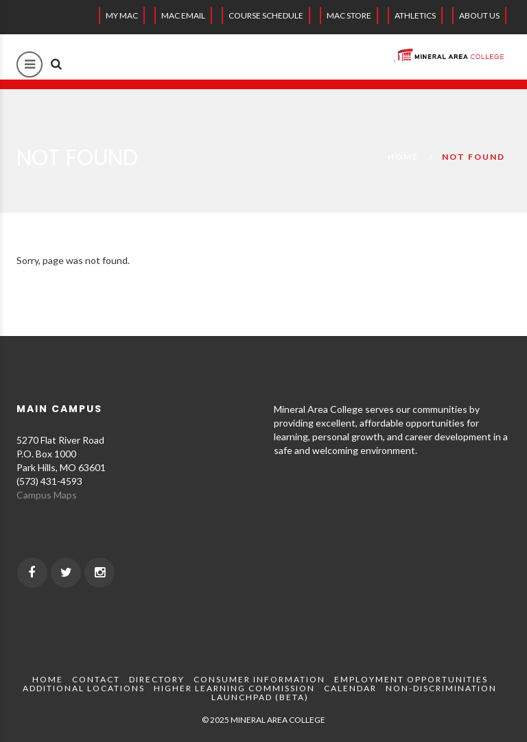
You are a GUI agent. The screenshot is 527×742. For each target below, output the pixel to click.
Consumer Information (259, 679)
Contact (96, 679)
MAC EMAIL (183, 15)
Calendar (350, 688)
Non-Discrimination (441, 688)
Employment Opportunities (411, 679)
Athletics (415, 15)
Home (403, 157)
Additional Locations (84, 688)
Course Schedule (266, 15)
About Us (479, 15)
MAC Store (349, 15)
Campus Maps (46, 495)
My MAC (122, 15)
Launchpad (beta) (260, 697)
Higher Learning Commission (234, 688)
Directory (157, 679)
